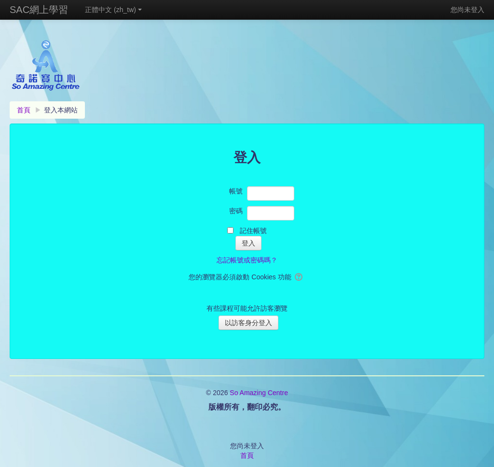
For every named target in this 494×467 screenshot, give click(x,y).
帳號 (236, 191)
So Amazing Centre (259, 393)
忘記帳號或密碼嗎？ (247, 260)
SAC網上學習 (39, 9)
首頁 (247, 455)
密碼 (236, 211)
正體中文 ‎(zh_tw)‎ (113, 10)
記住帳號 (253, 230)
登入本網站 (61, 110)
